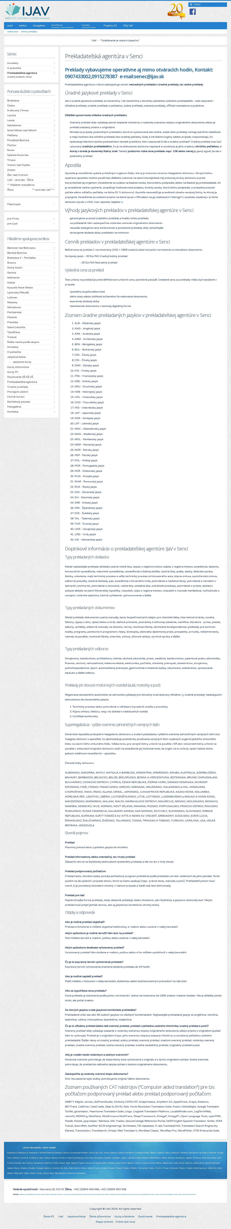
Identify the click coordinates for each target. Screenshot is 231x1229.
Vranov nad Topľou (166, 1194)
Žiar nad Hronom (185, 1194)
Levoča (71, 1194)
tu (122, 202)
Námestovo (88, 1194)
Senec (139, 1194)
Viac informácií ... (93, 1173)
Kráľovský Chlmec (56, 1194)
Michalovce (79, 1194)
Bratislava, (41, 1194)
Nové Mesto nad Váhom (101, 1194)
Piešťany (113, 1194)
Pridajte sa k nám (14, 1148)
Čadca (47, 1194)
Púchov (133, 1194)
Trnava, (156, 1194)
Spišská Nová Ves (148, 1194)
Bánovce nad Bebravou (28, 1194)
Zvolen (175, 1194)
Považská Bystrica (123, 1194)
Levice (65, 1194)
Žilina (194, 1194)
